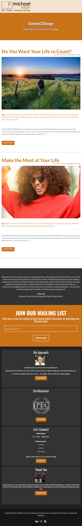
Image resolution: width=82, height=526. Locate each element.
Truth (77, 117)
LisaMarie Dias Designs (59, 513)
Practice (53, 117)
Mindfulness (18, 226)
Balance (8, 224)
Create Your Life (26, 115)
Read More (41, 378)
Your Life (51, 226)
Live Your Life (59, 115)
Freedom (41, 224)
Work (4, 120)
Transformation (42, 226)
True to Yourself (68, 117)
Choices (17, 115)
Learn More (8, 143)
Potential (46, 117)
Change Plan (9, 115)
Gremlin (36, 115)
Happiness (48, 224)
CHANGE (41, 444)
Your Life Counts (12, 120)
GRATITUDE (41, 452)
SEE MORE (41, 419)
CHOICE (41, 448)
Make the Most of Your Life (11, 117)
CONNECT (41, 461)
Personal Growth (36, 117)
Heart (41, 115)
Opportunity (25, 117)
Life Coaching (49, 115)
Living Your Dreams (71, 115)
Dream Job (33, 224)
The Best (59, 117)
